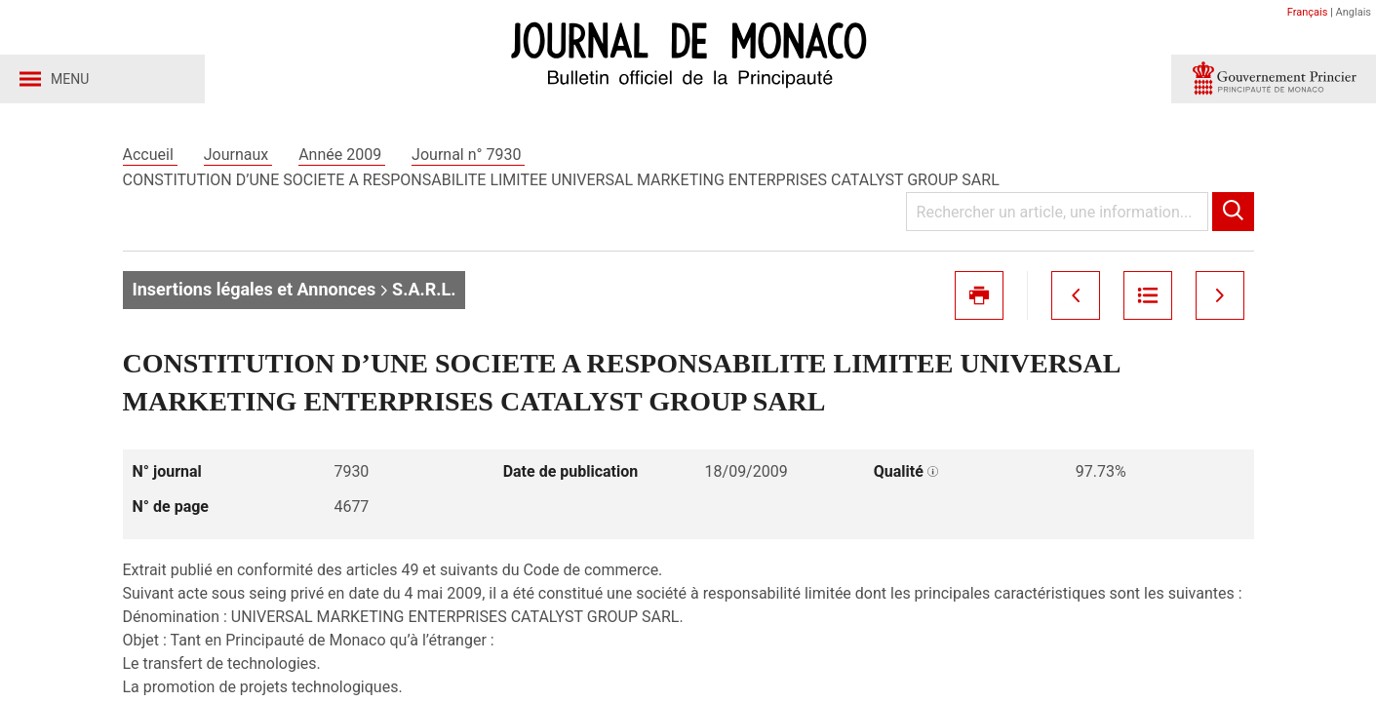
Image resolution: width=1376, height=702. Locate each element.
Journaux (238, 154)
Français (1307, 12)
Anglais (1353, 12)
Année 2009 (341, 154)
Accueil (150, 154)
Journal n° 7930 (468, 154)
